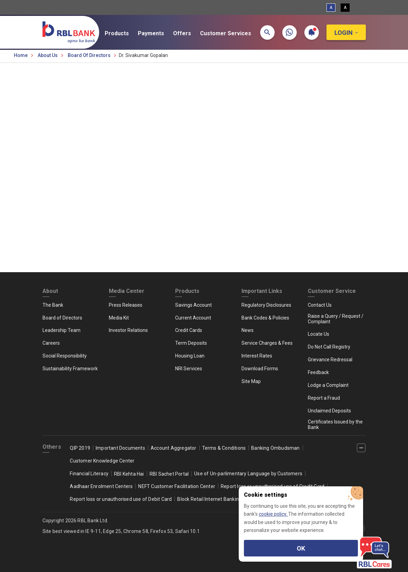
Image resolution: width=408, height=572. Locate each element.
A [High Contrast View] (345, 7)
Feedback (318, 372)
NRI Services (188, 368)
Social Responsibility (64, 356)
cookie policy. (273, 514)
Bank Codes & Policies (265, 318)
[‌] (361, 448)
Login (343, 32)
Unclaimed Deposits (329, 410)
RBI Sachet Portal (169, 474)
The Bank (52, 305)
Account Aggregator (174, 448)
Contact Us (320, 305)
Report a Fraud (324, 398)
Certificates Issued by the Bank (335, 424)
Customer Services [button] (230, 33)
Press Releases (125, 305)
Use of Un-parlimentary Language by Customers (248, 473)
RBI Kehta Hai (129, 474)
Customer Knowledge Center (102, 461)
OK (301, 548)
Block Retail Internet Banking (209, 499)
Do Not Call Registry (329, 347)
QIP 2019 (80, 448)
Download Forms (259, 368)
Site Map (251, 381)
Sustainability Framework (70, 368)
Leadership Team (61, 330)
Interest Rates (256, 356)
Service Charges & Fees (267, 343)
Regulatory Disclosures (266, 305)
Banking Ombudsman (275, 448)
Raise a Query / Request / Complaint (335, 318)
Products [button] (121, 33)
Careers (51, 343)
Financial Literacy (89, 473)
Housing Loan (190, 356)
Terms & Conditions (224, 448)
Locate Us (318, 334)
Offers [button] (186, 33)
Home (21, 55)
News (247, 330)
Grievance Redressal (330, 359)
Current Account (193, 318)
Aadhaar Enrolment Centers (101, 486)
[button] (267, 32)
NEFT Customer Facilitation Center (176, 486)
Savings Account (193, 305)
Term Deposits (191, 343)
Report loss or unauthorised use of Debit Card (121, 499)
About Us (48, 55)
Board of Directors (89, 55)
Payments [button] (155, 33)
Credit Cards (188, 330)
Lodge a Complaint (328, 385)
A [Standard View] (331, 7)
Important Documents (120, 448)
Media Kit (119, 318)
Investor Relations (128, 330)
